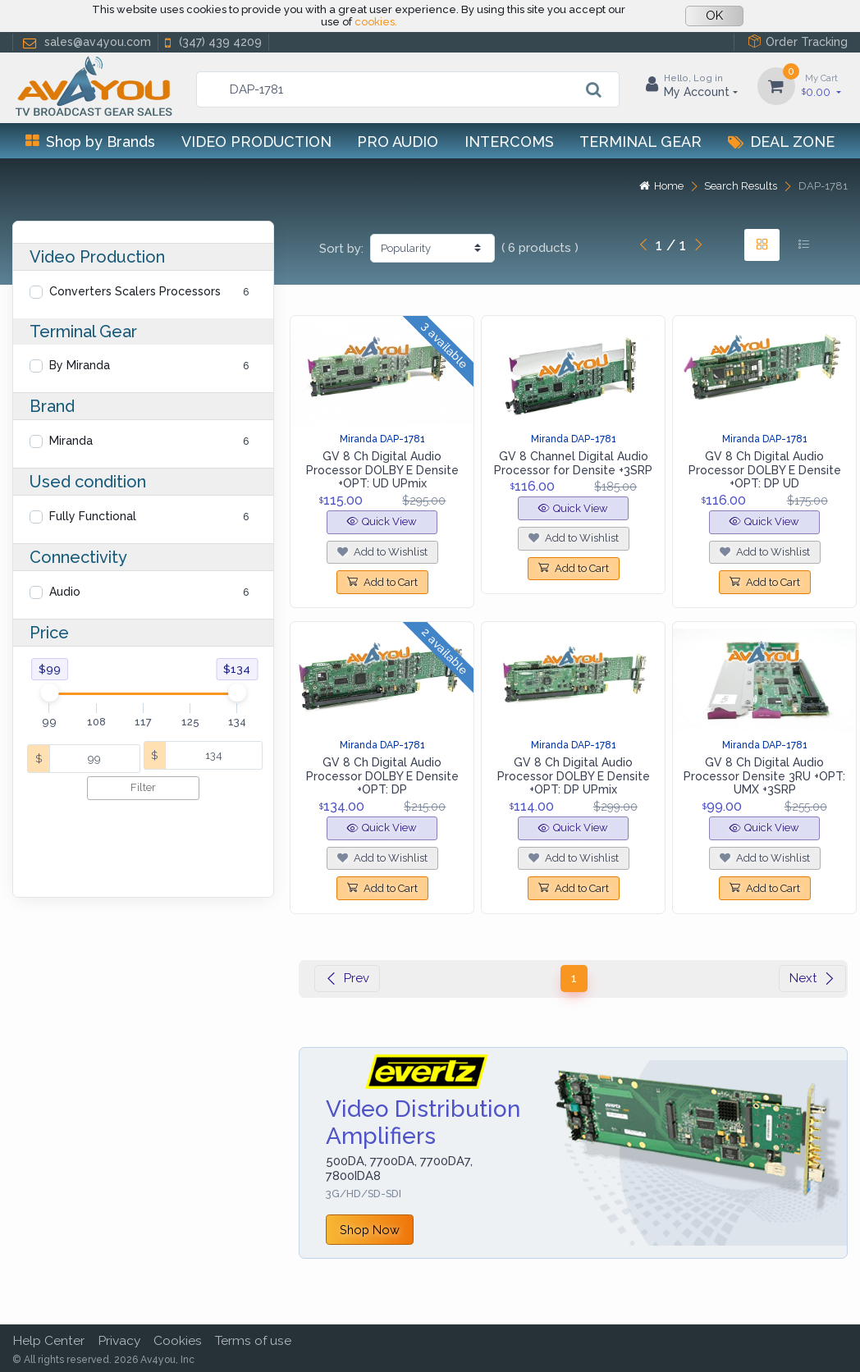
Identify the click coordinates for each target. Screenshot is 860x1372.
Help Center (48, 1340)
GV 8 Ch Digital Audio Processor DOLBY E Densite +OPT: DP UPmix (573, 776)
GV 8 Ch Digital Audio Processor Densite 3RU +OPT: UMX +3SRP (764, 776)
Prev (347, 978)
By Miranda (79, 365)
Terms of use (253, 1340)
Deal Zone (781, 141)
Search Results (740, 186)
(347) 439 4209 (212, 42)
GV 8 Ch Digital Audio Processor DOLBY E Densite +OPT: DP (382, 776)
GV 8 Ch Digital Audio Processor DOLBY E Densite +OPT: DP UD (764, 470)
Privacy (119, 1340)
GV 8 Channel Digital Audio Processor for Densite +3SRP (573, 463)
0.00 (821, 84)
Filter (143, 787)
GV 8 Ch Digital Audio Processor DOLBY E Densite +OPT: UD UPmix (382, 470)
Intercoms (509, 141)
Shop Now (370, 1230)
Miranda (71, 440)
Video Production (256, 141)
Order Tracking (798, 41)
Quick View (382, 521)
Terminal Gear (640, 141)
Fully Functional (92, 516)
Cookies (177, 1340)
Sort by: (341, 248)
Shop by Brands (90, 141)
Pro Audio (397, 141)
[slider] (50, 693)
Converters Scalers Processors (135, 291)
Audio (64, 591)
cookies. (376, 22)
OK (714, 15)
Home (661, 186)
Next (812, 978)
